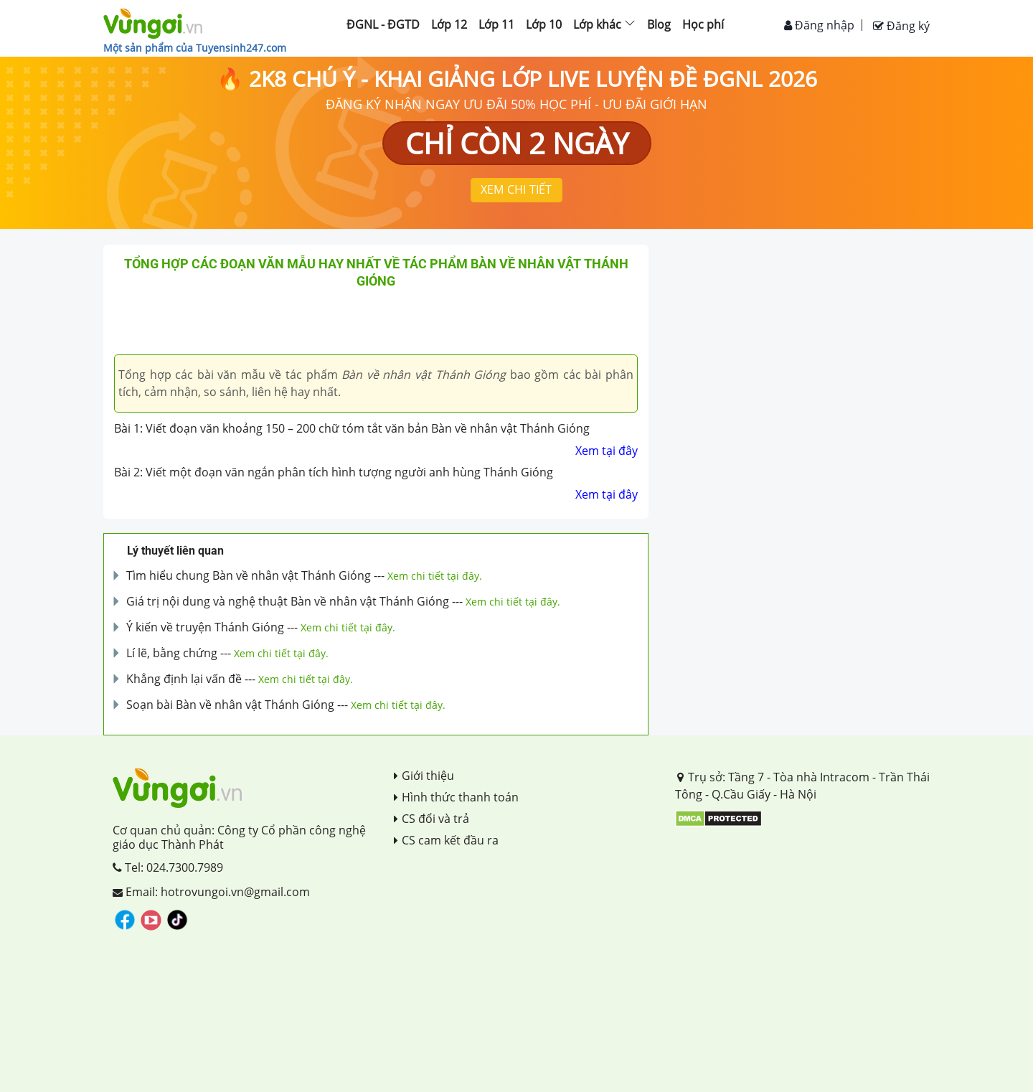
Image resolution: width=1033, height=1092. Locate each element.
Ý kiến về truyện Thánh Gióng (205, 627)
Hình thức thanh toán (456, 797)
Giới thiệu (424, 775)
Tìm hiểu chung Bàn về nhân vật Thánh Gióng (248, 575)
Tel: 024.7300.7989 (168, 867)
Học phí (703, 24)
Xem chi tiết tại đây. (434, 576)
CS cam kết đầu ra (446, 840)
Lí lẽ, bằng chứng (171, 653)
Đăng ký (901, 26)
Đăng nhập (819, 25)
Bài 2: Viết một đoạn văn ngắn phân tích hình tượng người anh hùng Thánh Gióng (333, 472)
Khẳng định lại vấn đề (184, 679)
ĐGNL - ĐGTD (383, 24)
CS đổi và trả (431, 819)
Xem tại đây (606, 450)
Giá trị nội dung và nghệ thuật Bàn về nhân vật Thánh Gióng (287, 601)
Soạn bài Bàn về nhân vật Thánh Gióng (230, 704)
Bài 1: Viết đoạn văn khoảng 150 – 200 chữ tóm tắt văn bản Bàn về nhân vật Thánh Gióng (352, 428)
